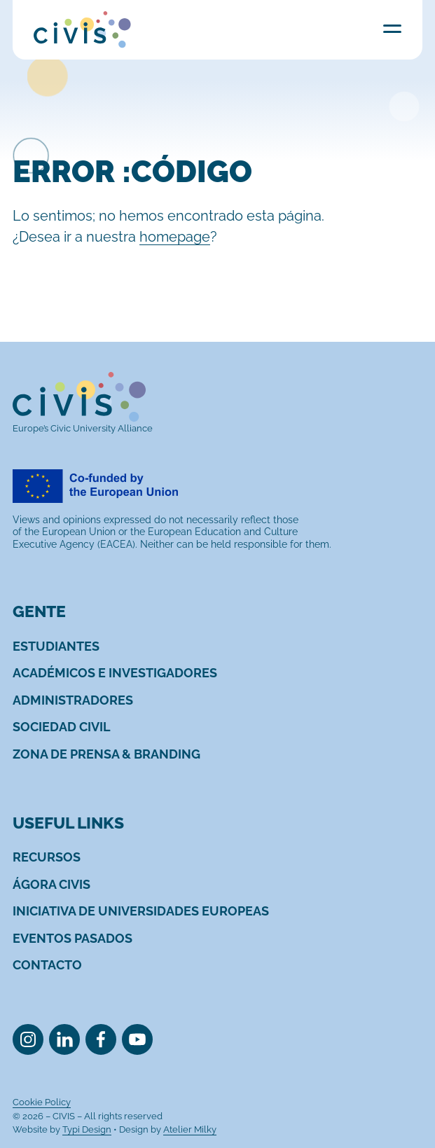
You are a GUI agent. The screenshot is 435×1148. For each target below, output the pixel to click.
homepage (174, 236)
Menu (392, 28)
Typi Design (86, 1129)
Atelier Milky (189, 1129)
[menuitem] (56, 646)
